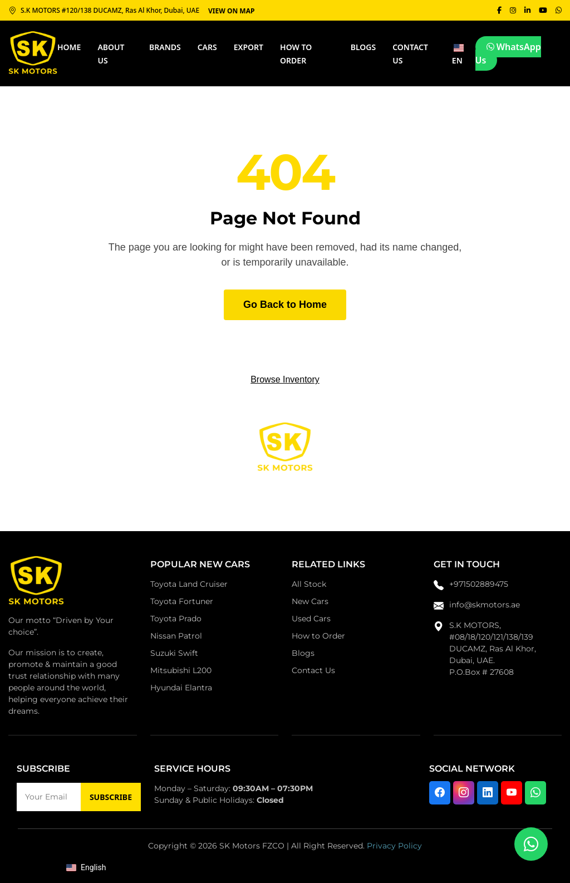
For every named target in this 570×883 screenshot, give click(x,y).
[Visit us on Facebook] (439, 792)
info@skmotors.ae (484, 605)
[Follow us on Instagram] (463, 792)
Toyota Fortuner (181, 601)
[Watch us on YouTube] (511, 792)
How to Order (318, 636)
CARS (207, 47)
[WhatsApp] (558, 10)
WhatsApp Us (508, 53)
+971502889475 (478, 584)
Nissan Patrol (176, 636)
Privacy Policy (394, 846)
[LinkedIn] (526, 10)
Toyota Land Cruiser (189, 584)
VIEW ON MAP (231, 10)
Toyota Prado (176, 619)
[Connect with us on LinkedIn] (487, 792)
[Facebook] (496, 10)
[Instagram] (511, 10)
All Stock (309, 584)
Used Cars (311, 619)
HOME (69, 47)
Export (248, 47)
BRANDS (165, 47)
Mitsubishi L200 (181, 670)
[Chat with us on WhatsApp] (535, 792)
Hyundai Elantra (181, 688)
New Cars (310, 601)
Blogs (363, 47)
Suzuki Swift (174, 653)
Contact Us (313, 670)
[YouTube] (542, 10)
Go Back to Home (285, 304)
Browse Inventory (285, 379)
